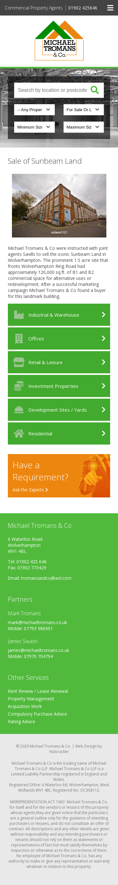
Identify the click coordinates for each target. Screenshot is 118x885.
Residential (31, 433)
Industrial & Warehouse (45, 314)
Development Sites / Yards (49, 409)
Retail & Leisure (37, 362)
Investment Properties (44, 386)
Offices (27, 338)
